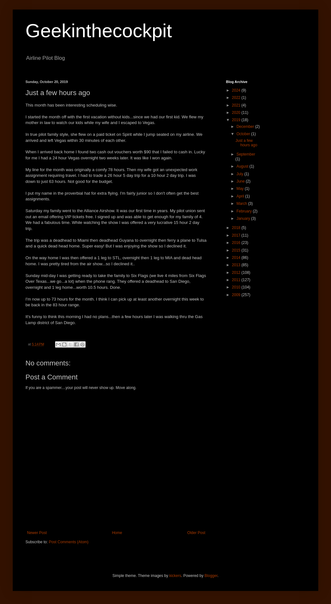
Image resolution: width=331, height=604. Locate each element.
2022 (237, 97)
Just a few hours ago (246, 142)
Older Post (196, 533)
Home (117, 533)
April (240, 196)
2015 (237, 250)
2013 (237, 265)
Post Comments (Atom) (68, 542)
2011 (237, 280)
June (241, 181)
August (243, 166)
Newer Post (37, 533)
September (245, 154)
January (243, 218)
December (245, 126)
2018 (237, 228)
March (242, 203)
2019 (237, 120)
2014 (237, 257)
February (244, 211)
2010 (237, 287)
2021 (237, 105)
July (240, 174)
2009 (237, 295)
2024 (237, 90)
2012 (237, 272)
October (243, 134)
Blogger (211, 575)
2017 (237, 235)
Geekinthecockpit (98, 30)
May (240, 188)
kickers (175, 575)
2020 (237, 112)
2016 (237, 242)
